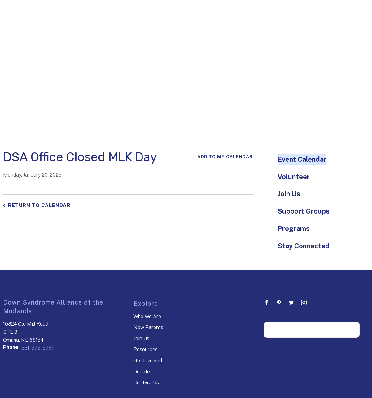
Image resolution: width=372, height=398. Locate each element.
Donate (141, 372)
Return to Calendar (39, 205)
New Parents (148, 327)
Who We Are (147, 316)
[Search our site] (312, 330)
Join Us (289, 194)
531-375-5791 (37, 348)
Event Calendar (302, 159)
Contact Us (146, 383)
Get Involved (147, 361)
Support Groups (304, 211)
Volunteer (294, 177)
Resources (145, 349)
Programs (294, 228)
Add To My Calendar (225, 156)
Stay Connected (304, 246)
